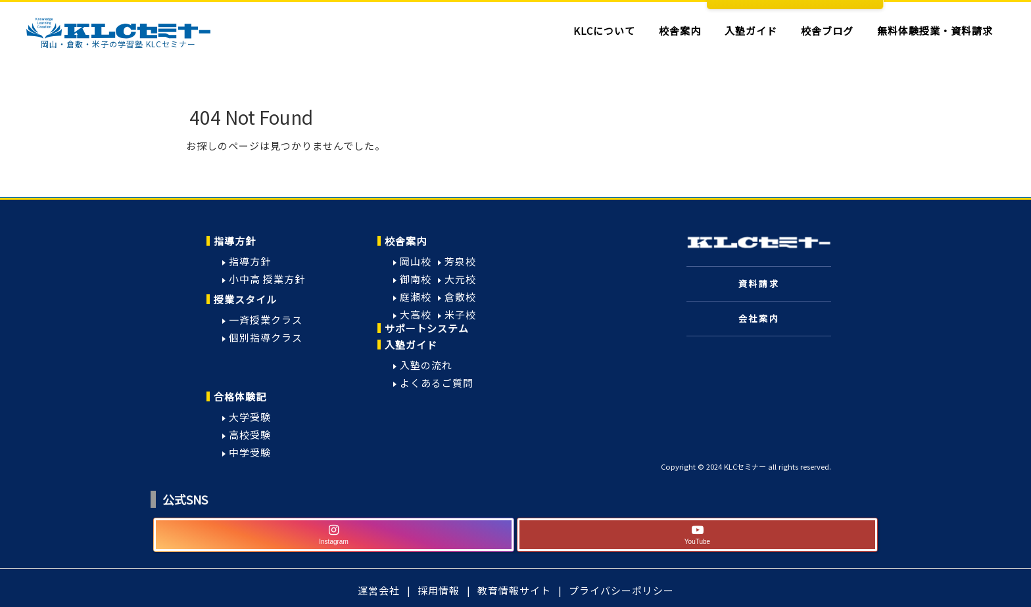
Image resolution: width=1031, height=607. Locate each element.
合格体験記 (240, 396)
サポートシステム (427, 328)
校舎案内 (406, 241)
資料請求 (758, 283)
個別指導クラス (265, 337)
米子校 (460, 314)
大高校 (415, 314)
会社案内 (758, 318)
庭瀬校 (415, 297)
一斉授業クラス (265, 319)
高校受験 (250, 434)
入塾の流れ (426, 365)
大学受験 (250, 417)
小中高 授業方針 (267, 279)
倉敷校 (460, 297)
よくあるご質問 (436, 383)
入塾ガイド (411, 344)
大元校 (460, 279)
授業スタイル (245, 299)
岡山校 (415, 261)
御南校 (415, 279)
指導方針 (235, 241)
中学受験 (250, 452)
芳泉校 (460, 261)
